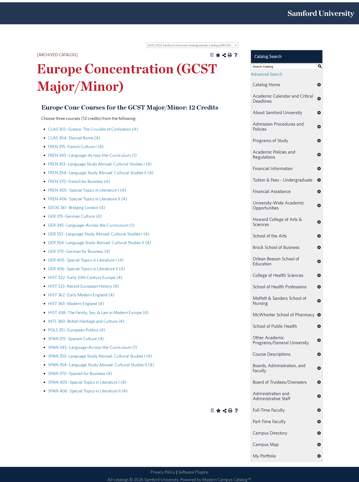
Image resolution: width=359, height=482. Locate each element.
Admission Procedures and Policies (278, 126)
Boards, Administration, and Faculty (279, 368)
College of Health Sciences (278, 275)
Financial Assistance (272, 191)
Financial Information (273, 168)
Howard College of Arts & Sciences (277, 222)
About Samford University (277, 112)
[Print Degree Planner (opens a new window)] (212, 55)
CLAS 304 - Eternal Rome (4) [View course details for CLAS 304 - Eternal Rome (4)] (74, 137)
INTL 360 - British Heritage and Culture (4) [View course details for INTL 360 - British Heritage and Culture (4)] (86, 321)
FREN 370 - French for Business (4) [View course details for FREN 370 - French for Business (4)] (79, 181)
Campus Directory (270, 432)
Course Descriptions (272, 354)
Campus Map (266, 444)
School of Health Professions (280, 286)
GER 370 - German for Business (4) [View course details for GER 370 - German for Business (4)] (79, 251)
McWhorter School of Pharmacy (284, 314)
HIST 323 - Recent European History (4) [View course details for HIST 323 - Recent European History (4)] (83, 286)
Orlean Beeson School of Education (276, 261)
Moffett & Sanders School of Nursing (279, 300)
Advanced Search (266, 74)
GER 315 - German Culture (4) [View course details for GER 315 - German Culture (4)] (75, 216)
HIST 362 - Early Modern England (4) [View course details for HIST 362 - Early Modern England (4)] (81, 294)
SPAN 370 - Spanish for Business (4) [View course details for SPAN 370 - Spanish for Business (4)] (80, 373)
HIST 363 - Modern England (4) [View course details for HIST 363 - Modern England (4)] (76, 303)
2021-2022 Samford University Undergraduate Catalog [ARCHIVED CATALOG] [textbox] (193, 45)
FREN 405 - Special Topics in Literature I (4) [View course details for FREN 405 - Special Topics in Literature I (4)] (87, 190)
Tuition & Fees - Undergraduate (283, 179)
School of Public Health (275, 326)
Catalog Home (266, 84)
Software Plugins (193, 471)
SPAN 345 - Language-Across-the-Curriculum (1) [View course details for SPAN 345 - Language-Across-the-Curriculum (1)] (92, 347)
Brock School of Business (276, 247)
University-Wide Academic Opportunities (278, 205)
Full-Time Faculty (269, 410)
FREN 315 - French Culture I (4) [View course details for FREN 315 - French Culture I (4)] (75, 146)
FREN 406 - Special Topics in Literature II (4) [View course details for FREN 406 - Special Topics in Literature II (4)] (87, 198)
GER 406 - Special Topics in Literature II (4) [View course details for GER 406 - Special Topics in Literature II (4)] (86, 268)
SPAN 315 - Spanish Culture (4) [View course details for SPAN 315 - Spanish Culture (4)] (76, 338)
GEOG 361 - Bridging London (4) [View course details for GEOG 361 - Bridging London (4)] (76, 207)
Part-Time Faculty (269, 421)
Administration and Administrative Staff (271, 396)
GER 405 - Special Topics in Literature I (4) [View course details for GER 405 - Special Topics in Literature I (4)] (86, 259)
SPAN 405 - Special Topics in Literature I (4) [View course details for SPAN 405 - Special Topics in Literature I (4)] (87, 382)
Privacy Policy (163, 471)
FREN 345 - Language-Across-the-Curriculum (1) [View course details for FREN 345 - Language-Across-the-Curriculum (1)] (92, 155)
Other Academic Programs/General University (281, 340)
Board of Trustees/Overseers (280, 382)
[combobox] (192, 45)
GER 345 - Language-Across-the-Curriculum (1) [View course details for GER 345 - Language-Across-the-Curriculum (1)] (91, 225)
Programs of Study (270, 140)
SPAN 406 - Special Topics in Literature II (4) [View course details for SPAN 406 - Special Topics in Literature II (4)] (88, 390)
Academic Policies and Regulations (274, 154)
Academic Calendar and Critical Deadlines (283, 98)
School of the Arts (270, 235)
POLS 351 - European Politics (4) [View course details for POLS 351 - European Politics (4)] (76, 329)
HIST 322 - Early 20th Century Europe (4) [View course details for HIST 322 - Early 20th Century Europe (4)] (85, 277)
